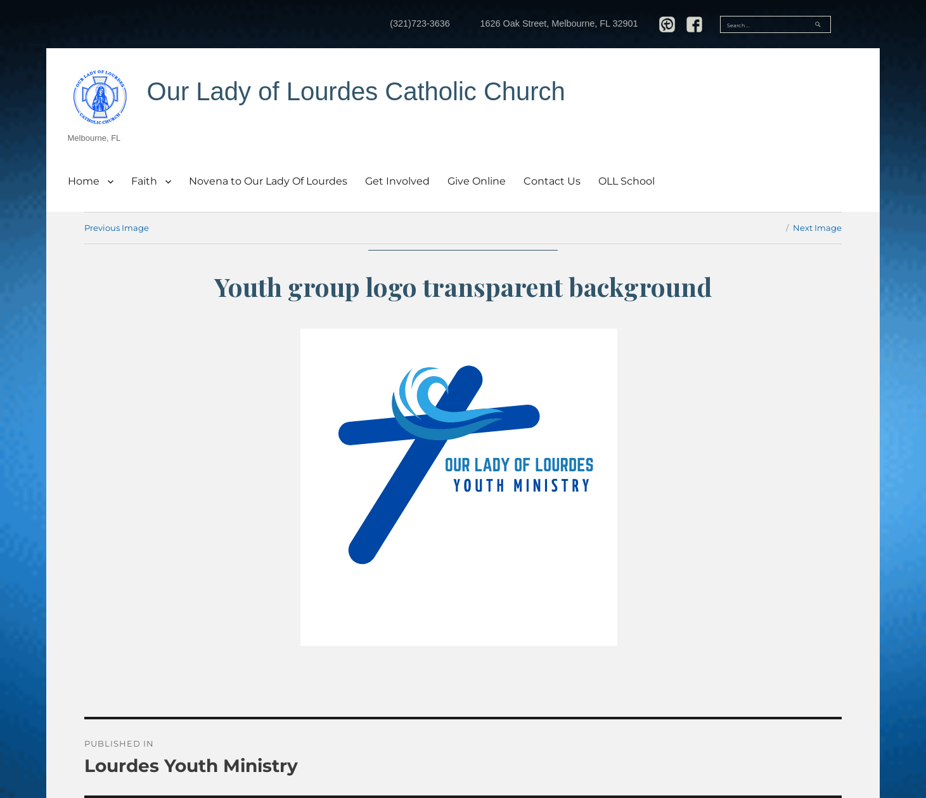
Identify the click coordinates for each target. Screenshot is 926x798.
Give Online (476, 181)
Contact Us (552, 181)
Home (84, 181)
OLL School (626, 181)
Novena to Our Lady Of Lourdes (268, 181)
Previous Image (116, 228)
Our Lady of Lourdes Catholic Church (356, 91)
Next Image (817, 228)
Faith (144, 181)
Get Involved (397, 181)
